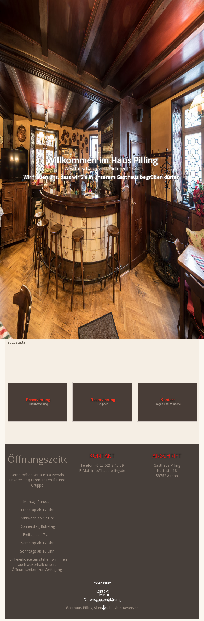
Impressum (102, 583)
